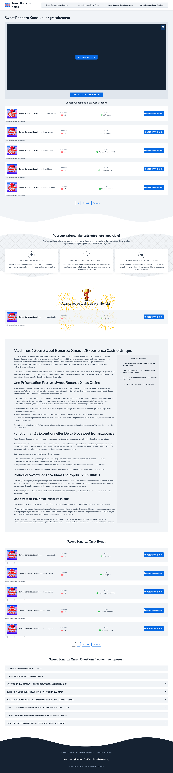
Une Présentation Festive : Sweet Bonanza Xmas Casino (139, 364)
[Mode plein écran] (163, 27)
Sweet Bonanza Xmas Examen (57, 5)
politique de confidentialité (85, 752)
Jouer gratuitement (86, 57)
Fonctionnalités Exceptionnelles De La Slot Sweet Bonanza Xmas (139, 371)
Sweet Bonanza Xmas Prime (88, 5)
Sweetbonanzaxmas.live (97, 766)
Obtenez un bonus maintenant (86, 95)
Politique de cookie (67, 752)
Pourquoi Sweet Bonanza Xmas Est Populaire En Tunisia (140, 378)
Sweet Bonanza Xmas (28, 113)
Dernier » (96, 203)
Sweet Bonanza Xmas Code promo (120, 5)
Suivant (86, 203)
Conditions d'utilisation (104, 752)
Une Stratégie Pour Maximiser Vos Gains (138, 384)
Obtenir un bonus (154, 113)
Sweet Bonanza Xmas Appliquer (152, 5)
